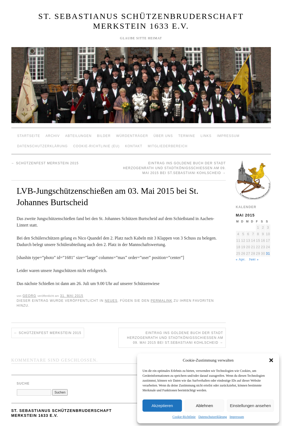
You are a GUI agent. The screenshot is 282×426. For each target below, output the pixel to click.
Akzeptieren (162, 405)
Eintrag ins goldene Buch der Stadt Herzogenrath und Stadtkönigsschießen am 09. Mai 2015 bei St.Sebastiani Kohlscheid (174, 168)
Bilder (104, 136)
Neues (111, 301)
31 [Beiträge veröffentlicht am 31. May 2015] (268, 253)
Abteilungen (78, 136)
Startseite (28, 136)
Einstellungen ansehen (250, 405)
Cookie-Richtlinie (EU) (96, 146)
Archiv (52, 136)
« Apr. (241, 259)
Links (206, 136)
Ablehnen (204, 405)
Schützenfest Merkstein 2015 (45, 163)
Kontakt (133, 146)
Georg (29, 296)
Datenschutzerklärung (212, 417)
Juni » (254, 259)
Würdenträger (132, 136)
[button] (271, 360)
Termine (186, 136)
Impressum (237, 417)
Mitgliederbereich (168, 146)
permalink (161, 301)
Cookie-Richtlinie (184, 417)
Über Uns (163, 136)
